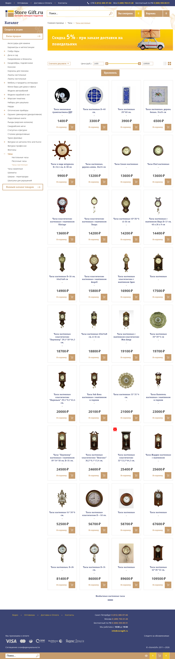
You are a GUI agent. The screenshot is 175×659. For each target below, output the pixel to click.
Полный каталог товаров (20, 187)
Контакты (62, 3)
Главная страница (56, 23)
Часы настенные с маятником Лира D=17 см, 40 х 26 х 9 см (158, 222)
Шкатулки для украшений (20, 180)
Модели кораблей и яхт (19, 94)
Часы (10, 153)
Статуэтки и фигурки (17, 130)
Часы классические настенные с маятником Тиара (94, 222)
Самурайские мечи (17, 126)
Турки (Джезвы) (15, 138)
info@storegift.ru (120, 631)
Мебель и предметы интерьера (23, 82)
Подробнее (57, 53)
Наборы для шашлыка (18, 102)
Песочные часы (19, 161)
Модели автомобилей (18, 90)
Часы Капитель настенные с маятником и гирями (158, 397)
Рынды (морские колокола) (20, 122)
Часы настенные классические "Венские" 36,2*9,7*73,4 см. (94, 458)
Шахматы (12, 172)
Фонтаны (12, 150)
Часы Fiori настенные (158, 164)
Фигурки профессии (17, 146)
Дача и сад (13, 55)
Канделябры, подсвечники (20, 63)
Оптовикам (22, 3)
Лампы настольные (17, 74)
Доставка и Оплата (43, 3)
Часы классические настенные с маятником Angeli (94, 279)
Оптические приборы (18, 110)
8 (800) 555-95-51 (152, 3)
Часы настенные (20, 164)
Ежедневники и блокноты (20, 59)
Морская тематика (16, 98)
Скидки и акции (14, 29)
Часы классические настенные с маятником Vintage (62, 222)
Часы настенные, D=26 (62, 567)
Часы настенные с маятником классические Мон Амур (126, 337)
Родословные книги (17, 118)
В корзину (65, 127)
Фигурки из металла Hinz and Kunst (24, 142)
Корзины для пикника (18, 71)
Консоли (12, 67)
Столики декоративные (19, 134)
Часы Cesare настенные (126, 164)
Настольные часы (20, 157)
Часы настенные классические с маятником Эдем (126, 279)
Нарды (11, 106)
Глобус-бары (13, 51)
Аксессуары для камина (19, 43)
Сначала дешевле (57, 63)
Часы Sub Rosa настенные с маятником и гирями (94, 397)
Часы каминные (15, 168)
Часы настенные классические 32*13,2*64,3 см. (126, 458)
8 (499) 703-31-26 (123, 3)
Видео (8, 3)
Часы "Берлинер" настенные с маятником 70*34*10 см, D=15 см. (62, 458)
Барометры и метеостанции (21, 47)
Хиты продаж (13, 36)
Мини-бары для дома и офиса (22, 86)
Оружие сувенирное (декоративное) (25, 114)
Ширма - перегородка (18, 176)
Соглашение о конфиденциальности (22, 647)
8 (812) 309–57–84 (101, 3)
